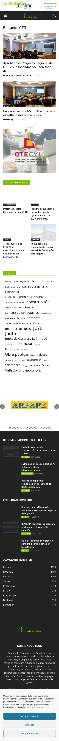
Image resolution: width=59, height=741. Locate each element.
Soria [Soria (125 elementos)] (45, 365)
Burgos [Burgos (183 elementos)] (46, 281)
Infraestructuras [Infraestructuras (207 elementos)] (18, 328)
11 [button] (38, 428)
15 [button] (49, 428)
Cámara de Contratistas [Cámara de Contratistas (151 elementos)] (22, 312)
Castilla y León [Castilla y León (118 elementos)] (31, 286)
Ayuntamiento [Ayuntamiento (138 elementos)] (29, 281)
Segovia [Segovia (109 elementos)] (27, 365)
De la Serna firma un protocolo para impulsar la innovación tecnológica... (37, 543)
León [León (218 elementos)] (46, 338)
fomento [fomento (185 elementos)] (33, 317)
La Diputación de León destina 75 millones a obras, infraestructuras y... (38, 467)
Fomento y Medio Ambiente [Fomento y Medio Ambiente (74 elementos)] (18, 323)
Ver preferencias (29, 733)
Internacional (9, 205)
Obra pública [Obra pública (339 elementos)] (16, 354)
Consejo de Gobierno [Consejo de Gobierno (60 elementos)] (15, 302)
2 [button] (13, 428)
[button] (54, 15)
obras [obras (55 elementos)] (32, 355)
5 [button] (21, 428)
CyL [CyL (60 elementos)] (19, 307)
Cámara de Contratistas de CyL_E (18, 75)
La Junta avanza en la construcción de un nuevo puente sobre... (38, 450)
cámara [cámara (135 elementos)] (28, 307)
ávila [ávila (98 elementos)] (38, 370)
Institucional (27, 474)
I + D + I (35, 205)
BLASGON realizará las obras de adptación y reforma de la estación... (38, 527)
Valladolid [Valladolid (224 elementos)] (13, 370)
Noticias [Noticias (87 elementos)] (25, 349)
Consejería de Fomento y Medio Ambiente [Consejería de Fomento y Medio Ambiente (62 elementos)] (24, 297)
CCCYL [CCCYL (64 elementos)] (45, 287)
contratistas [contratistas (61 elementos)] (10, 307)
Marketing (8, 119)
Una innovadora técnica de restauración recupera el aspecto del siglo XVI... (38, 510)
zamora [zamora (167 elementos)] (28, 370)
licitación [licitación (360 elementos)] (25, 343)
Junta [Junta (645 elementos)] (10, 333)
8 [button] (30, 428)
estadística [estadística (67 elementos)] (10, 318)
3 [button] (15, 428)
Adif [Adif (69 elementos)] (16, 281)
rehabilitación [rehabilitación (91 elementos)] (34, 359)
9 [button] (32, 428)
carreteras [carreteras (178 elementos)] (12, 286)
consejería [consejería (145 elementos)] (12, 291)
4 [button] (18, 428)
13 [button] (44, 428)
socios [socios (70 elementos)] (37, 365)
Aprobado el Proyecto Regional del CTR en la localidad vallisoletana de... (28, 67)
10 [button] (35, 428)
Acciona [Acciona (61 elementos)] (8, 281)
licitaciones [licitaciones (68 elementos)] (10, 344)
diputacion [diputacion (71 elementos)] (46, 313)
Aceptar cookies (29, 716)
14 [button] (47, 428)
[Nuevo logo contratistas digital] (29, 6)
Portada (7, 58)
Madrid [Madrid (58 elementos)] (39, 344)
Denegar (29, 724)
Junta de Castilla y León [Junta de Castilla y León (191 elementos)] (22, 338)
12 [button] (41, 428)
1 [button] (10, 428)
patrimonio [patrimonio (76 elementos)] (10, 360)
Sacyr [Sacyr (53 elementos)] (45, 360)
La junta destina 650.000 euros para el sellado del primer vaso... (29, 113)
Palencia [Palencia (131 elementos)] (42, 354)
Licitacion (8, 106)
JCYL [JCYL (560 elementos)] (37, 328)
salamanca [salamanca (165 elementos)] (12, 365)
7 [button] (27, 428)
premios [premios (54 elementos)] (21, 360)
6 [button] (24, 428)
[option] (29, 405)
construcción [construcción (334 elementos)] (38, 301)
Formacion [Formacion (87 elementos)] (38, 323)
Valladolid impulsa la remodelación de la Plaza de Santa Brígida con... (36, 483)
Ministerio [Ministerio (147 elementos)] (12, 349)
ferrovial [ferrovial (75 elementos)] (21, 318)
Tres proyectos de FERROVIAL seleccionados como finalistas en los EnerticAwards (14, 250)
